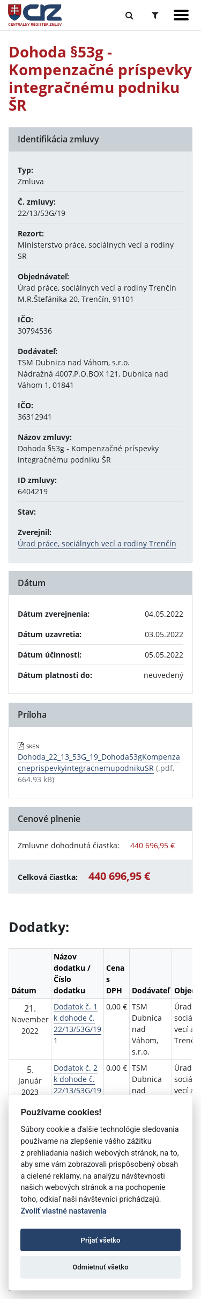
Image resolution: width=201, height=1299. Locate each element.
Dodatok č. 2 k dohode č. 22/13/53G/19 (77, 1079)
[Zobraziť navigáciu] (181, 15)
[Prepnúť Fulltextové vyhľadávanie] (129, 15)
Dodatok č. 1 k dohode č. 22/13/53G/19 (77, 1017)
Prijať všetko (101, 1240)
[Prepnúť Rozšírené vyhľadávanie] (155, 15)
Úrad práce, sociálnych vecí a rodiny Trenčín (97, 543)
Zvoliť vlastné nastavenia (63, 1211)
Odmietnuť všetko (100, 1267)
